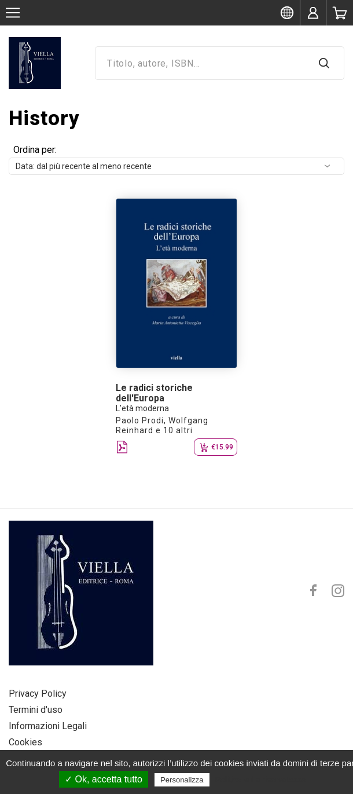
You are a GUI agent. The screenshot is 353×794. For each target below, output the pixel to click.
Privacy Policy (38, 693)
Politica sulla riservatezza (260, 779)
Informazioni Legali (48, 725)
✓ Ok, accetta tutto (103, 779)
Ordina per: (35, 149)
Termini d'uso (35, 709)
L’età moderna (142, 408)
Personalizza (181, 779)
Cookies (25, 742)
